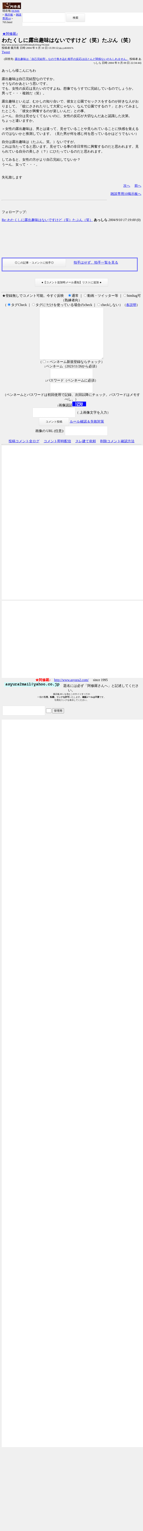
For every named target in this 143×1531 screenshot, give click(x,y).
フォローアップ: (14, 212)
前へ (137, 185)
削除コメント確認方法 (117, 451)
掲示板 (9, 14)
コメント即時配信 (57, 451)
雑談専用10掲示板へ (125, 194)
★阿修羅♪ (10, 34)
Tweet (6, 52)
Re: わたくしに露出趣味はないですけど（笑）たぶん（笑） (47, 220)
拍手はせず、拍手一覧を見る (96, 262)
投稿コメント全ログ (24, 451)
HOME (15, 10)
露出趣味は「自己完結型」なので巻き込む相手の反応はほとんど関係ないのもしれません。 (72, 59)
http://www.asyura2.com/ (71, 690)
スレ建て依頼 (85, 451)
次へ (126, 185)
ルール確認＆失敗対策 (87, 432)
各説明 (131, 305)
